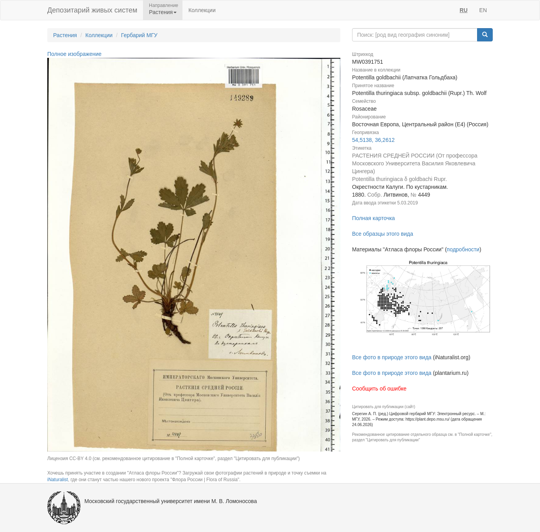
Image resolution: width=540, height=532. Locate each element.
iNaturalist (57, 479)
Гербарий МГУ (139, 35)
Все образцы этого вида (382, 234)
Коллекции (202, 10)
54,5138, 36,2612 (373, 140)
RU (463, 10)
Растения (65, 35)
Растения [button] (163, 12)
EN (483, 10)
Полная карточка (373, 218)
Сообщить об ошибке (379, 388)
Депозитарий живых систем (92, 10)
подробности (463, 249)
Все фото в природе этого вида (391, 357)
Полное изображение (74, 54)
